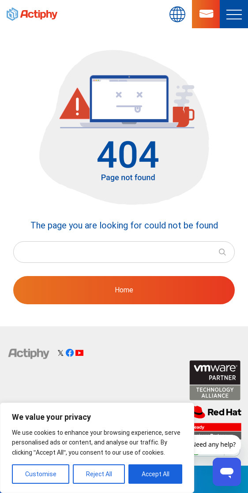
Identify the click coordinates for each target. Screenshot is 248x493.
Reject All (99, 474)
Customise (40, 474)
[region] (97, 448)
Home (124, 290)
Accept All (155, 474)
